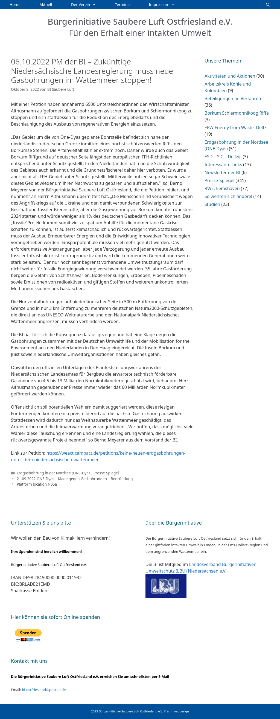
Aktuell (46, 4)
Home (15, 4)
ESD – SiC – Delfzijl (223, 157)
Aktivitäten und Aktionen (230, 76)
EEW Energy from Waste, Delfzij (237, 127)
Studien (212, 204)
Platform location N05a (37, 484)
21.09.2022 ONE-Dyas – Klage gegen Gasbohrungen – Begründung (75, 478)
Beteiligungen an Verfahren (233, 98)
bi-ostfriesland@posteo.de (44, 689)
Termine (122, 4)
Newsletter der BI (222, 172)
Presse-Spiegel (106, 472)
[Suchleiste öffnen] (268, 4)
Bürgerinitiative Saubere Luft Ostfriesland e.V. (140, 21)
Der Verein (88, 4)
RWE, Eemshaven (222, 188)
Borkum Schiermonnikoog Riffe (237, 113)
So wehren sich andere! (228, 196)
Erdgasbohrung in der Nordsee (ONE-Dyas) (54, 472)
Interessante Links (223, 165)
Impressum (167, 4)
